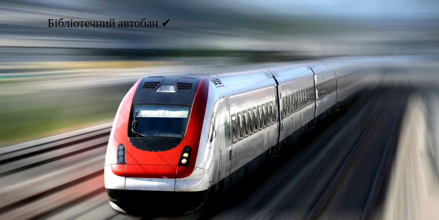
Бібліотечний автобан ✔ (110, 24)
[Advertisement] (220, 80)
